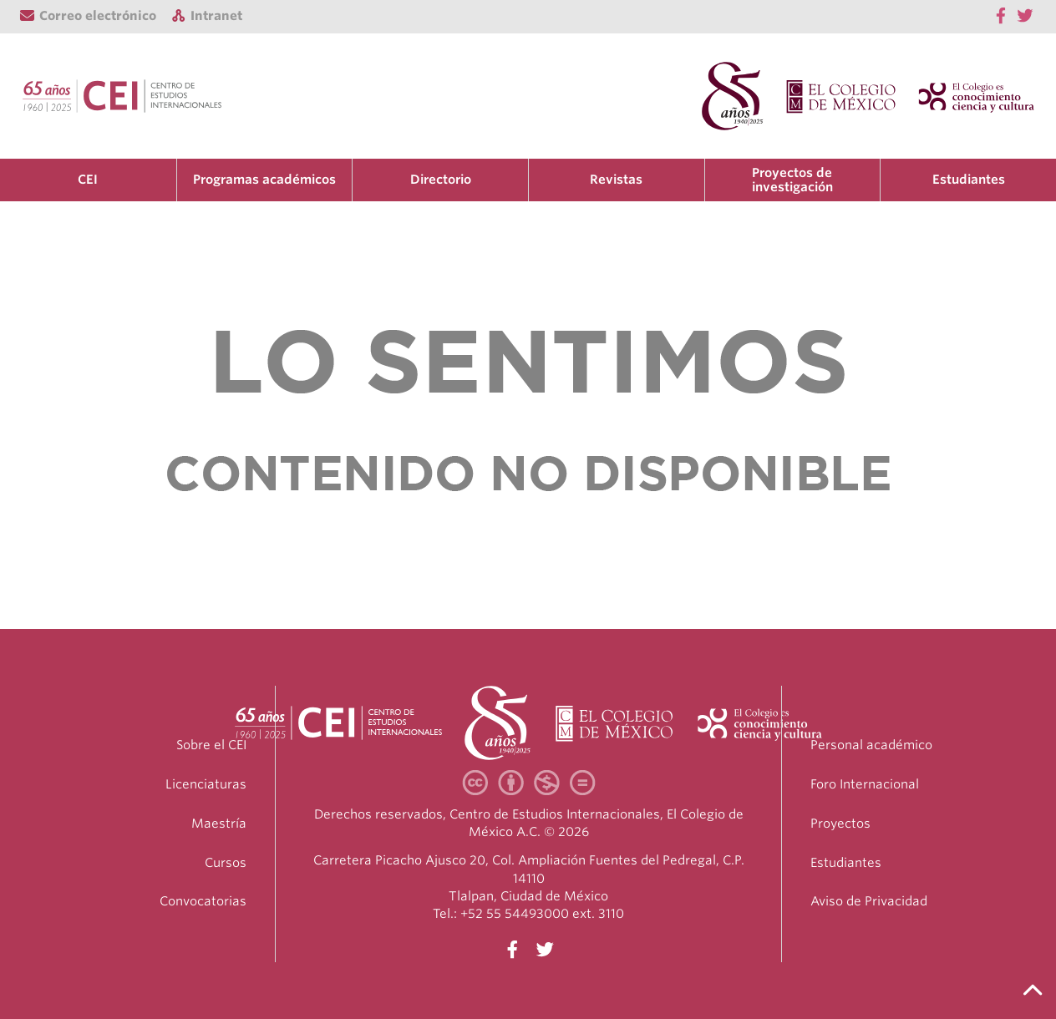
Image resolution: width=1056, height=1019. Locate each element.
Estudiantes (968, 179)
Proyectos (840, 823)
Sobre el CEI (211, 745)
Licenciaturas (205, 784)
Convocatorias (203, 901)
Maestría (218, 823)
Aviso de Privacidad (868, 901)
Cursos (225, 862)
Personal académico (871, 745)
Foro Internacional (864, 784)
